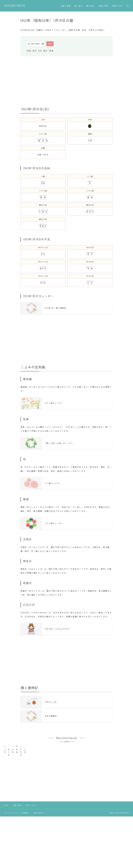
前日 (34, 50)
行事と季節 (66, 6)
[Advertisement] (66, 81)
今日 (40, 50)
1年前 (28, 50)
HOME (6, 822)
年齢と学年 (103, 6)
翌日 (45, 50)
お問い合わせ (38, 830)
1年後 (51, 50)
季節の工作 (117, 6)
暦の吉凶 (90, 6)
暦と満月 (78, 6)
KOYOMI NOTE (15, 6)
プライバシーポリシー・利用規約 (16, 830)
